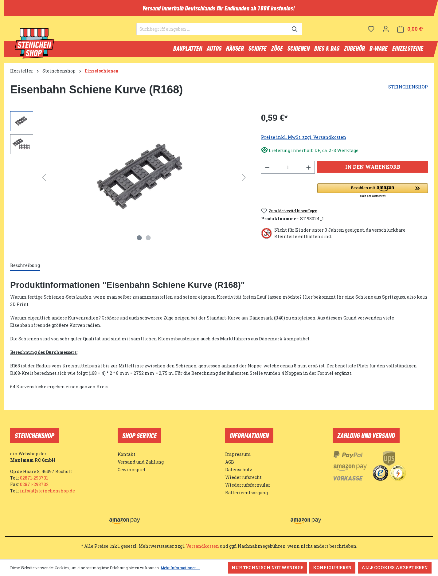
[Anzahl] (288, 170)
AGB (229, 462)
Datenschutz (238, 469)
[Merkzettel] (371, 32)
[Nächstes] (243, 180)
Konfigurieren (332, 567)
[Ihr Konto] (385, 32)
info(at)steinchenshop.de (47, 491)
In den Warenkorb (372, 169)
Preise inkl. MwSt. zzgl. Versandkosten (303, 140)
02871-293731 (34, 478)
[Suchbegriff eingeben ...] (212, 32)
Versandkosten (202, 546)
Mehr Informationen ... (180, 567)
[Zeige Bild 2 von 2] (148, 240)
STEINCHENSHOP (408, 89)
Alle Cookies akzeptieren (395, 567)
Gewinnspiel (132, 469)
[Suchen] (295, 32)
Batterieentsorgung (246, 493)
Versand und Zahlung (141, 462)
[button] (372, 193)
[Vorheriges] (44, 180)
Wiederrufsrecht (243, 477)
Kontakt (126, 454)
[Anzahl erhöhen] (308, 170)
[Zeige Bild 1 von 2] (139, 240)
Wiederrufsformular (247, 485)
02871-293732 (34, 484)
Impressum (238, 454)
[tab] (25, 268)
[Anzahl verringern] (267, 170)
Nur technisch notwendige (267, 567)
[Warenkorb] (410, 32)
